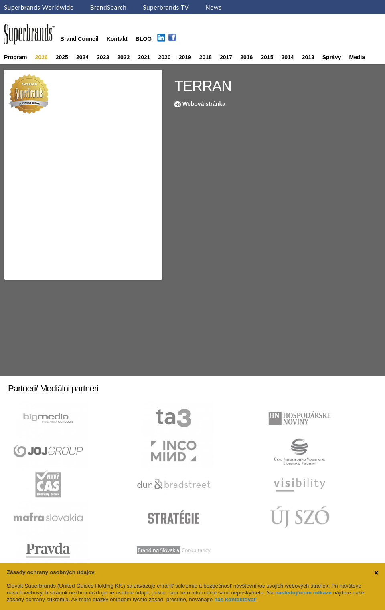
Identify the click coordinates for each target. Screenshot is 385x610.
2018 (205, 57)
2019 (185, 57)
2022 (123, 57)
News (213, 7)
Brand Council (79, 39)
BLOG (144, 39)
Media (357, 57)
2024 (82, 57)
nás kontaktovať (235, 599)
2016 (246, 57)
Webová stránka (203, 104)
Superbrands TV (166, 7)
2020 (164, 57)
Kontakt (117, 39)
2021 (144, 57)
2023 (103, 57)
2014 (287, 57)
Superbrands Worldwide (39, 7)
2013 (308, 57)
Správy (331, 57)
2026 (41, 57)
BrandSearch (108, 7)
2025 (62, 57)
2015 (267, 57)
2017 (226, 57)
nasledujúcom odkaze (303, 593)
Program (15, 57)
